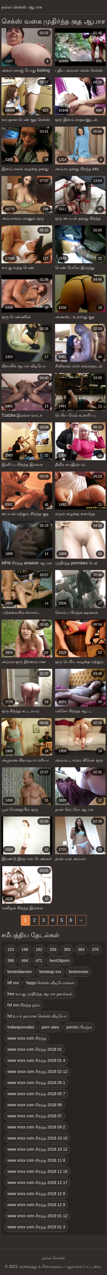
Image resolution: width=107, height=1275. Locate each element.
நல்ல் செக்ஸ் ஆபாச (21, 7)
